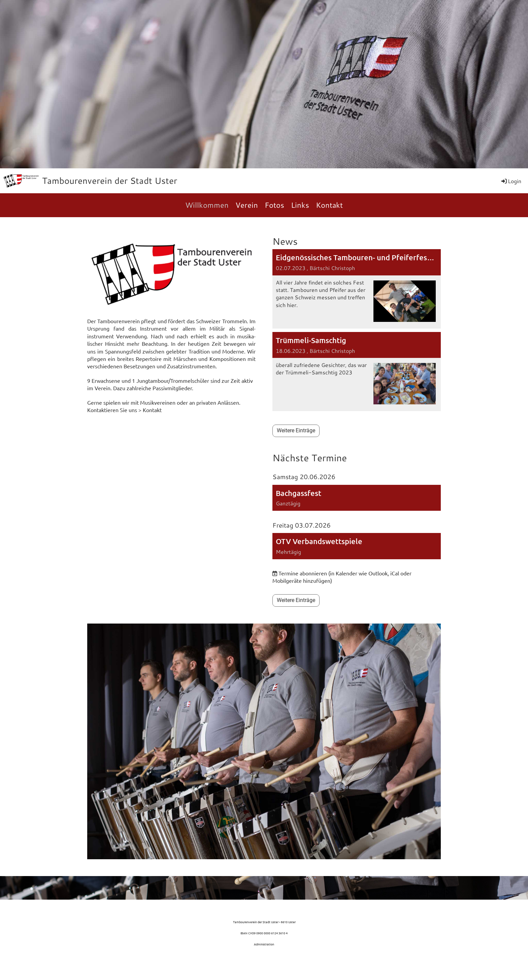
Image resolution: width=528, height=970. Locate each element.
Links (300, 205)
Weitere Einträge (296, 430)
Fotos (274, 205)
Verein (246, 205)
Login (510, 181)
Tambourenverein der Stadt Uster (109, 180)
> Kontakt (150, 409)
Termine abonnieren (302, 573)
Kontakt (329, 205)
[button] (356, 498)
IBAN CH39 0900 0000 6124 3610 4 (264, 933)
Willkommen (207, 205)
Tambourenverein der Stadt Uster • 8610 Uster (264, 921)
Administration (264, 944)
